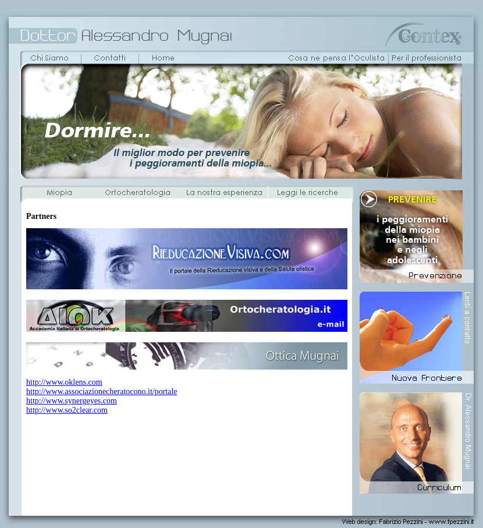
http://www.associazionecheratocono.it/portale (101, 391)
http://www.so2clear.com (67, 410)
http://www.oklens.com (64, 382)
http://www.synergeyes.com (71, 400)
